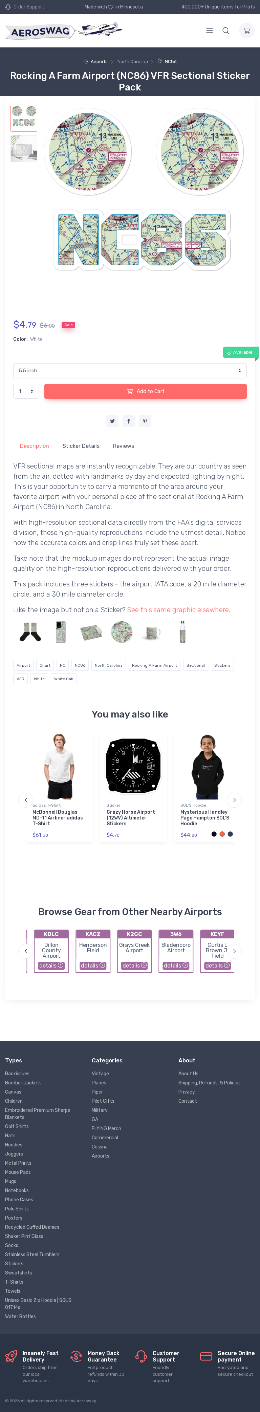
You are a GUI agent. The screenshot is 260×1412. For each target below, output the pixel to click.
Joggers (14, 1154)
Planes (99, 1083)
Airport (23, 665)
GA (95, 1119)
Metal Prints (18, 1163)
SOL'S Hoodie (193, 805)
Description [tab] (34, 446)
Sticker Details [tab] (81, 446)
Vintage (100, 1074)
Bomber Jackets (23, 1083)
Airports (95, 61)
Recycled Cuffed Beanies (32, 1227)
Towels (12, 1291)
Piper (97, 1092)
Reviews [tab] (123, 446)
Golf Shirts (17, 1126)
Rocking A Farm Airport (154, 665)
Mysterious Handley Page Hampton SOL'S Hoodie (204, 818)
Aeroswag (86, 1400)
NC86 (167, 61)
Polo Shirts (17, 1209)
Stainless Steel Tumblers (32, 1255)
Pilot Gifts (103, 1101)
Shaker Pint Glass (24, 1236)
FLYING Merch (106, 1128)
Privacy (186, 1092)
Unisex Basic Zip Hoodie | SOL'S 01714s (38, 1303)
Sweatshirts (18, 1273)
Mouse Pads (18, 1172)
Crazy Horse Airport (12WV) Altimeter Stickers (131, 818)
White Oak (63, 679)
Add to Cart (146, 391)
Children (14, 1101)
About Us (188, 1074)
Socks (11, 1245)
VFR (20, 679)
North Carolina (109, 665)
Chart (45, 665)
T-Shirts (14, 1282)
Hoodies (13, 1145)
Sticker (114, 805)
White (39, 679)
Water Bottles (20, 1317)
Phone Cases (19, 1200)
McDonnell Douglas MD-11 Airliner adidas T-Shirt (57, 818)
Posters (13, 1218)
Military (100, 1110)
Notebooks (17, 1190)
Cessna (100, 1147)
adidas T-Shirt (46, 805)
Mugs (10, 1181)
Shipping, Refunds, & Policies (209, 1083)
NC (62, 665)
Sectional (196, 665)
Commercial (105, 1138)
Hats (10, 1136)
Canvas (13, 1092)
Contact (187, 1101)
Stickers (222, 665)
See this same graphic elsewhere (178, 610)
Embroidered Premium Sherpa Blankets (37, 1113)
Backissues (17, 1074)
